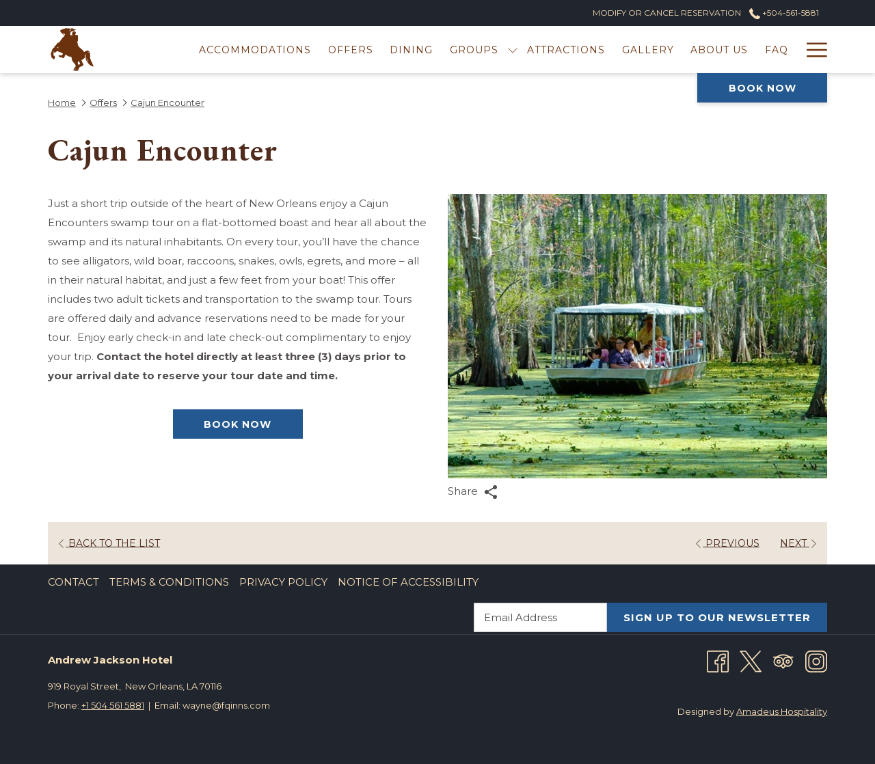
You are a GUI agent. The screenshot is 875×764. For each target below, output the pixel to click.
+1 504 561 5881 (112, 705)
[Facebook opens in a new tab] (718, 660)
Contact (73, 581)
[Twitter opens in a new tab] (751, 660)
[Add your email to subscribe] (540, 617)
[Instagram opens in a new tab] (816, 660)
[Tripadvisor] (783, 660)
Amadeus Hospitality (781, 711)
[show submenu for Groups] (513, 49)
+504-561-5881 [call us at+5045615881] (784, 13)
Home (62, 102)
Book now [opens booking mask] (762, 88)
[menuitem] (255, 49)
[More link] (811, 49)
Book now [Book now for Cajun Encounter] (237, 424)
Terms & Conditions (169, 581)
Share (473, 492)
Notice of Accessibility (408, 581)
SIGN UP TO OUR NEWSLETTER (717, 617)
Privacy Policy (283, 581)
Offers (103, 102)
